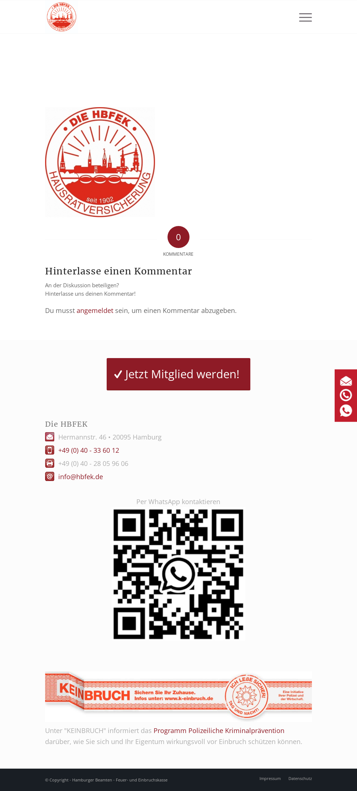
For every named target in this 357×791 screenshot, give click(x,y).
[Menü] (302, 16)
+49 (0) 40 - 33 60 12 (88, 450)
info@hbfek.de (80, 476)
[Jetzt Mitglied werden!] (178, 374)
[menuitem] (302, 16)
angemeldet (95, 310)
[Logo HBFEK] (61, 16)
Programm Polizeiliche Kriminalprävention (219, 730)
